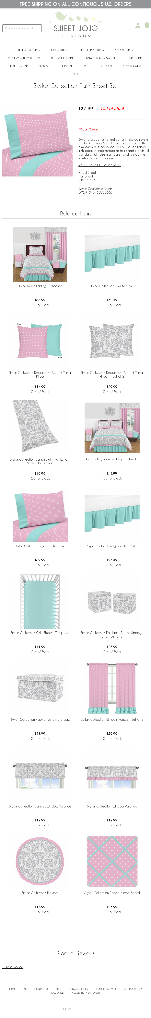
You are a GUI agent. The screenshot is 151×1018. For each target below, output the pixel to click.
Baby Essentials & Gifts (102, 58)
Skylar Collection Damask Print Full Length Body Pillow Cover (40, 461)
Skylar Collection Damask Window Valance (40, 806)
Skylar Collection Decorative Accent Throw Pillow (40, 374)
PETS (87, 66)
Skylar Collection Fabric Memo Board (112, 893)
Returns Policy (133, 989)
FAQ (25, 989)
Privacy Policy (78, 989)
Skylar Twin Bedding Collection (40, 286)
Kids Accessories (63, 58)
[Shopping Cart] (147, 25)
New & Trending (29, 50)
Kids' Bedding (124, 50)
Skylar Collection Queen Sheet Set (40, 546)
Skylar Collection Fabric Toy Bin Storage (40, 719)
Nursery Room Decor (24, 58)
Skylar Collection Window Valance (112, 806)
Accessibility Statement (86, 992)
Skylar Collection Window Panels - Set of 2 (112, 719)
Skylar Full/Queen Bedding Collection (112, 459)
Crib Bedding (60, 50)
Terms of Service (106, 989)
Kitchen (106, 66)
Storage (45, 66)
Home (12, 989)
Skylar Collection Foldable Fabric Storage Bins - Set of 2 (112, 634)
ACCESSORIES (132, 66)
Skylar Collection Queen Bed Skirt (112, 546)
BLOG (59, 989)
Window (67, 66)
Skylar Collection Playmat (40, 893)
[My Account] (138, 25)
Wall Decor (19, 66)
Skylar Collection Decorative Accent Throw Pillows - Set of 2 (112, 374)
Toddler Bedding (92, 50)
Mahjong (136, 58)
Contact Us (41, 989)
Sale (76, 74)
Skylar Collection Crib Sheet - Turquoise (40, 633)
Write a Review (12, 967)
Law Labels (57, 992)
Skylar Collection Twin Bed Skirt (112, 286)
